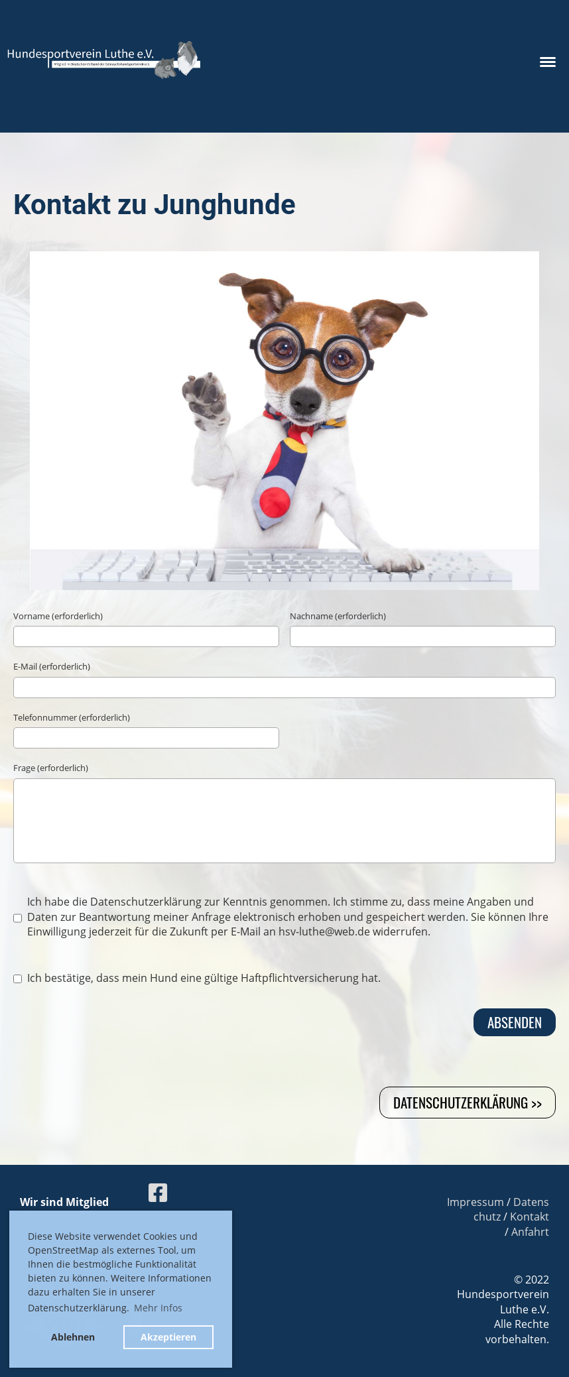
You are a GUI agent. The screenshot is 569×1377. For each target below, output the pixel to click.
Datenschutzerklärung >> (467, 1102)
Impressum (475, 1202)
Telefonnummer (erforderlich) (71, 717)
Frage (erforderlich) (50, 768)
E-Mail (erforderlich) (51, 666)
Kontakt (529, 1216)
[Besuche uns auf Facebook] (158, 1192)
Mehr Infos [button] (158, 1307)
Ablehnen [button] (73, 1337)
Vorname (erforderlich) (58, 616)
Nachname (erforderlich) (338, 616)
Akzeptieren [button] (168, 1337)
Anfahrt (530, 1232)
